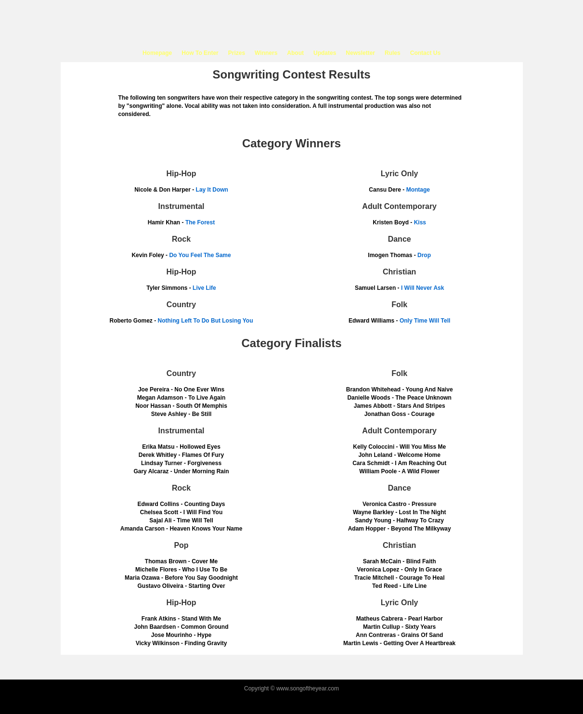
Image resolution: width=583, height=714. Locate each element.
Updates (324, 53)
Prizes (236, 53)
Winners (266, 53)
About (295, 53)
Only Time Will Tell (425, 320)
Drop (424, 255)
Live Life (204, 288)
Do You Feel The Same (200, 255)
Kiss (420, 222)
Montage (418, 189)
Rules (393, 53)
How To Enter (199, 53)
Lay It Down (212, 189)
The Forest (200, 222)
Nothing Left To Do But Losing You (205, 320)
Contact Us (425, 53)
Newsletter (360, 53)
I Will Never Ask (422, 288)
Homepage (157, 53)
